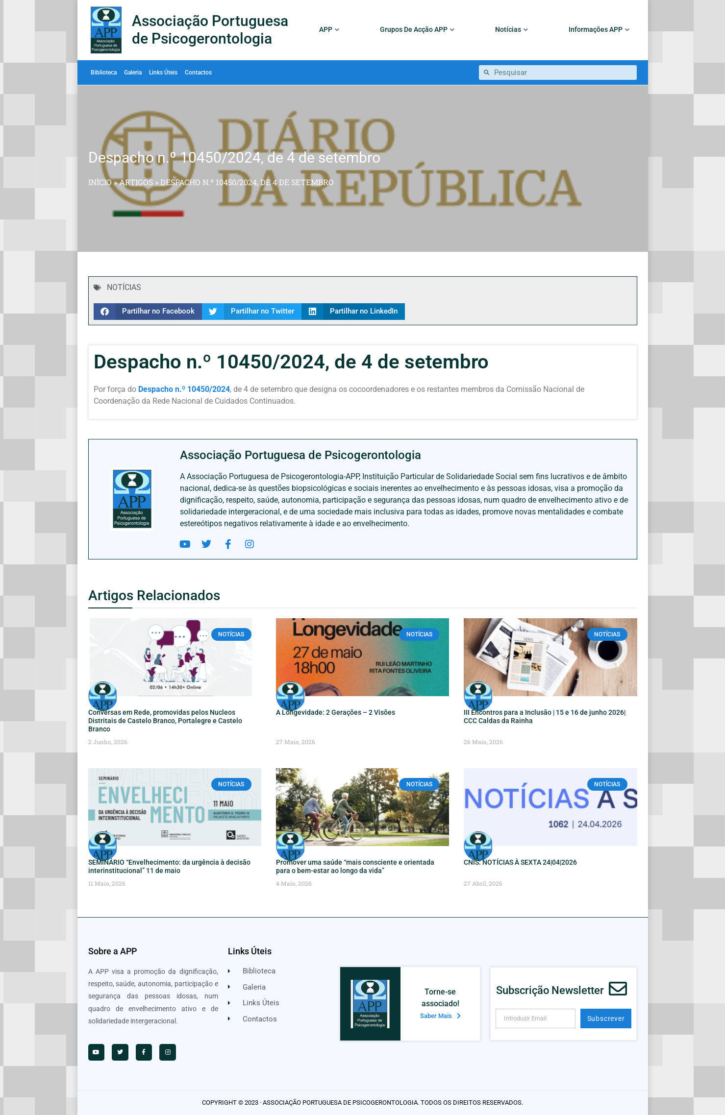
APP (329, 29)
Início (100, 182)
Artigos (136, 182)
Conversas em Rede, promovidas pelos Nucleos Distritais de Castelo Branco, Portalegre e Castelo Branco (165, 720)
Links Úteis (163, 72)
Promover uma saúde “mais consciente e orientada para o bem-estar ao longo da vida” (355, 866)
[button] (148, 311)
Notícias (511, 29)
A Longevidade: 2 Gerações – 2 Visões (335, 712)
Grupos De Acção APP (417, 29)
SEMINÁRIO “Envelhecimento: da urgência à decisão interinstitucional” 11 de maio (169, 866)
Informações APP (599, 29)
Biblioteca (104, 72)
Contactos (198, 72)
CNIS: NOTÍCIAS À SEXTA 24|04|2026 (520, 862)
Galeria (133, 72)
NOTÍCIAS (124, 287)
